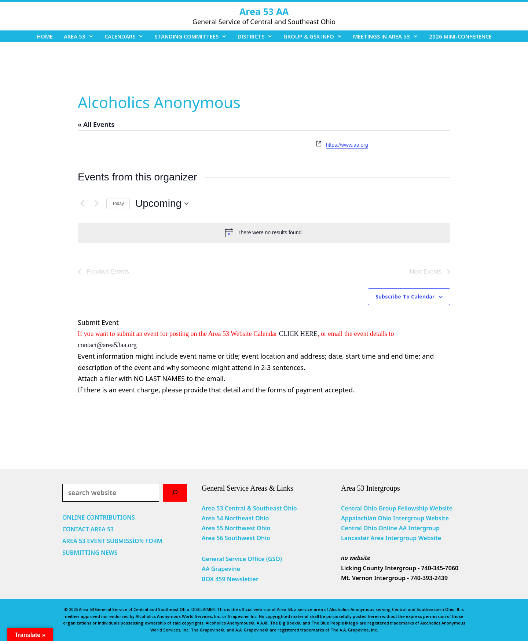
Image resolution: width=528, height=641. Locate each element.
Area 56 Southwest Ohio (236, 538)
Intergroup (424, 528)
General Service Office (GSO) (242, 559)
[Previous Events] (82, 203)
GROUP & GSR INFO (315, 36)
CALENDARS (126, 36)
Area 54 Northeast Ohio (235, 518)
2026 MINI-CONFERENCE (460, 36)
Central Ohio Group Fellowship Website (396, 508)
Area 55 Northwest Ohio (236, 528)
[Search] (175, 493)
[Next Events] (96, 203)
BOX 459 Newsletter (230, 579)
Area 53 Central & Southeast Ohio (249, 508)
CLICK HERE (298, 333)
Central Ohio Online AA (374, 528)
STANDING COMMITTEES (193, 36)
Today (118, 203)
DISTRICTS (258, 36)
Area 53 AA (264, 11)
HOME (45, 36)
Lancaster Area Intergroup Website (391, 538)
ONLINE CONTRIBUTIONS (98, 517)
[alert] (264, 233)
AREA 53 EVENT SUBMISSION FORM (112, 541)
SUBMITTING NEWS (90, 553)
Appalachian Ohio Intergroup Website (395, 518)
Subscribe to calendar (404, 296)
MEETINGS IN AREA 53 (388, 36)
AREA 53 (81, 36)
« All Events (96, 124)
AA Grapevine (221, 569)
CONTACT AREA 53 (88, 529)
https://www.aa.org (347, 145)
